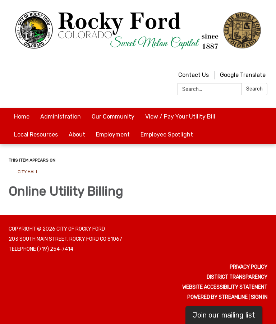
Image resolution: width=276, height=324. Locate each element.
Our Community (113, 116)
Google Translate (243, 74)
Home (21, 116)
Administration (60, 116)
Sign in (259, 297)
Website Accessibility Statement (224, 287)
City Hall (28, 171)
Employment (113, 134)
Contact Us (193, 74)
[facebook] (262, 59)
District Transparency (237, 277)
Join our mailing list (224, 315)
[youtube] (249, 59)
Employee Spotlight (167, 134)
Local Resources (36, 134)
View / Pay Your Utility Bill (180, 116)
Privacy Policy (248, 267)
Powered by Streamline (217, 297)
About (77, 134)
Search (254, 89)
